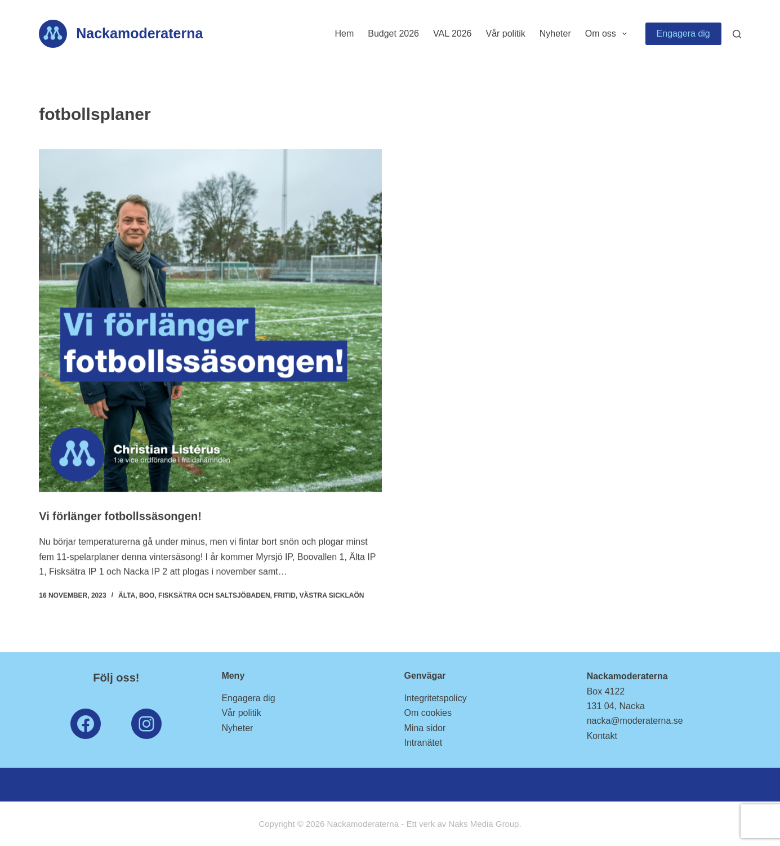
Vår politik (505, 33)
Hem (344, 33)
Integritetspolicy (435, 698)
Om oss (608, 34)
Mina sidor (425, 728)
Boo (146, 596)
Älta (126, 596)
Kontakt (602, 736)
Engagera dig (683, 33)
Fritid (285, 596)
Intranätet (423, 742)
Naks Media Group (483, 824)
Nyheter (555, 33)
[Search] (737, 34)
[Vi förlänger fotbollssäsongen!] (210, 320)
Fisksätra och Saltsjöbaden (214, 596)
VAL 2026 (452, 33)
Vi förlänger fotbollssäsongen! (120, 516)
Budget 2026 (393, 33)
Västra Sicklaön (332, 596)
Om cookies (428, 713)
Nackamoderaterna (139, 33)
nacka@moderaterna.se (635, 720)
